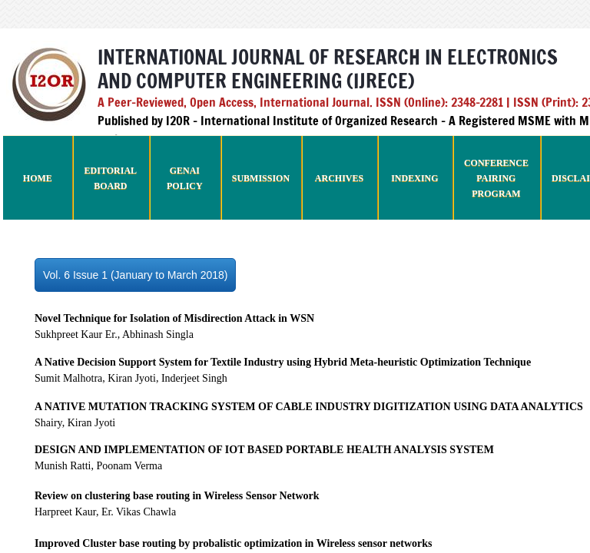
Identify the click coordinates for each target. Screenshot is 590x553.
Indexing (414, 178)
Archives (339, 178)
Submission (261, 178)
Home (37, 178)
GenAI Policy (185, 178)
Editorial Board (111, 178)
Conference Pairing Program (496, 178)
